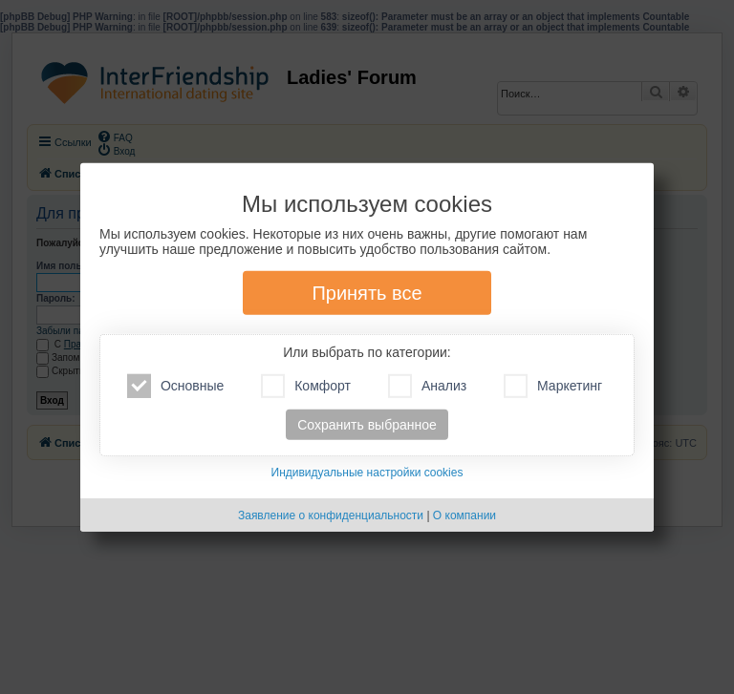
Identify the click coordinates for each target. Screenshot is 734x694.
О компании (464, 515)
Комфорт (306, 386)
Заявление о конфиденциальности (330, 515)
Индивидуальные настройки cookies (367, 472)
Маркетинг (553, 386)
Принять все (366, 293)
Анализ (427, 386)
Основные (175, 386)
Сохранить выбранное (367, 424)
